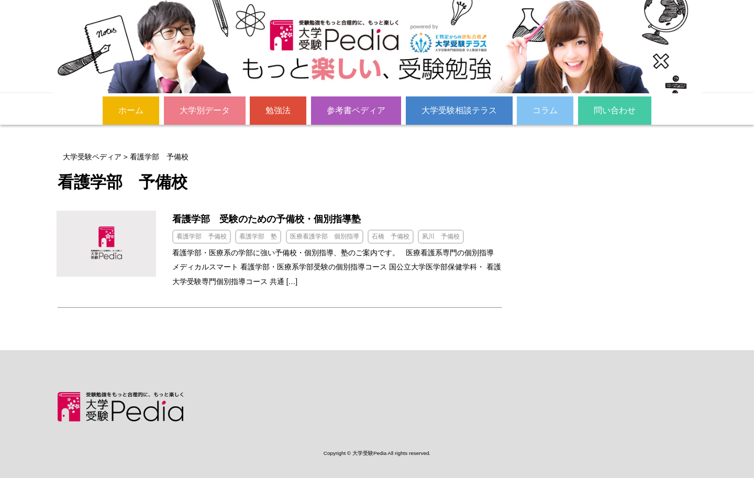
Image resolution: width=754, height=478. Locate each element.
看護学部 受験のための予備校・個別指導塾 (278, 219)
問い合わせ (615, 109)
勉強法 (278, 109)
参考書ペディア (356, 109)
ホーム (130, 109)
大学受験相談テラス (459, 109)
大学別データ (205, 109)
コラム (545, 109)
